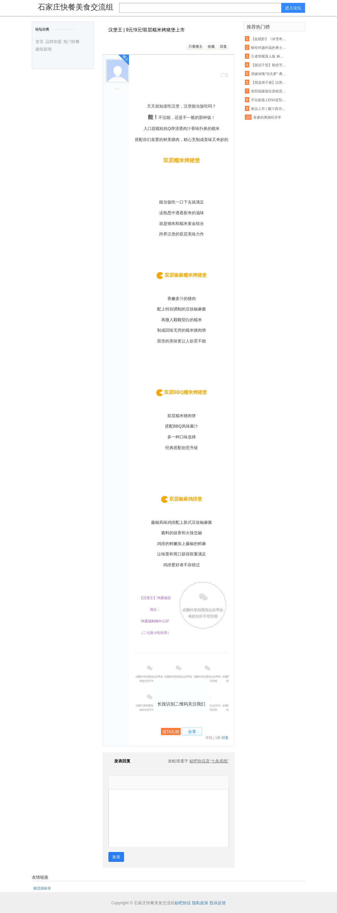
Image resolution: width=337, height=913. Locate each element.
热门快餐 (71, 41)
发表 (116, 857)
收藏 (211, 46)
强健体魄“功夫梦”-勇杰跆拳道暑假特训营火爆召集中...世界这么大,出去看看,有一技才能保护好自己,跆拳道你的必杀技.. (268, 74)
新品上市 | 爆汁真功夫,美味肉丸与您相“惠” (268, 109)
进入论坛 (293, 8)
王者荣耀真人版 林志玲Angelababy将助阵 (268, 56)
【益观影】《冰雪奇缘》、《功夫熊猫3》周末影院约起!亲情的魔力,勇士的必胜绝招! (268, 39)
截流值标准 (42, 888)
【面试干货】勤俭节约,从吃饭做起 (268, 65)
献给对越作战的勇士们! (268, 48)
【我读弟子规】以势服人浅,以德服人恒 (268, 83)
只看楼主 (195, 46)
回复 (223, 46)
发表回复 (119, 761)
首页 (39, 41)
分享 (192, 731)
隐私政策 (200, 903)
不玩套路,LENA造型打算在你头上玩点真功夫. (268, 100)
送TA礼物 (171, 731)
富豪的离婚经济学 (267, 117)
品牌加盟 (53, 41)
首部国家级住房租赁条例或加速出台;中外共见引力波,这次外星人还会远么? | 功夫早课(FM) (268, 91)
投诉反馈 (217, 903)
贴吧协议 (183, 903)
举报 (208, 738)
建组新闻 (43, 49)
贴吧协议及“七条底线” (209, 761)
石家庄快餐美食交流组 (75, 7)
